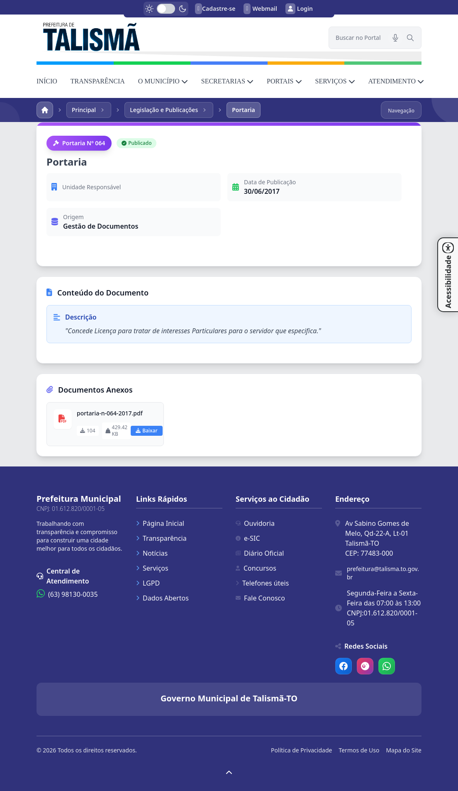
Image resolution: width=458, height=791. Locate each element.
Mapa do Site (403, 750)
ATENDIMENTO (396, 81)
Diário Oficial (260, 553)
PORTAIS (284, 81)
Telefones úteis (262, 583)
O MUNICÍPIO (163, 81)
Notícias (152, 553)
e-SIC (248, 538)
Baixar (146, 430)
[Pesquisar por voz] (395, 37)
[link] (177, 35)
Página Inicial (160, 523)
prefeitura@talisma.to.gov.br (383, 573)
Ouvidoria (255, 523)
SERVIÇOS (335, 81)
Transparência (161, 538)
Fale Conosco (260, 598)
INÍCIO (47, 81)
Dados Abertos (162, 598)
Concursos (256, 568)
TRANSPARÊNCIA (98, 81)
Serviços (152, 568)
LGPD (148, 583)
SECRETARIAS (227, 81)
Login (299, 8)
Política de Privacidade (301, 750)
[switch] (166, 9)
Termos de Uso (359, 750)
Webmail (260, 8)
